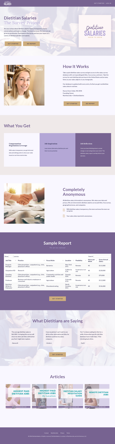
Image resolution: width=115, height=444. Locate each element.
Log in (108, 3)
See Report (31, 43)
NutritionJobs (54, 433)
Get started (13, 43)
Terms (68, 433)
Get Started (99, 3)
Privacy (62, 433)
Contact (46, 433)
